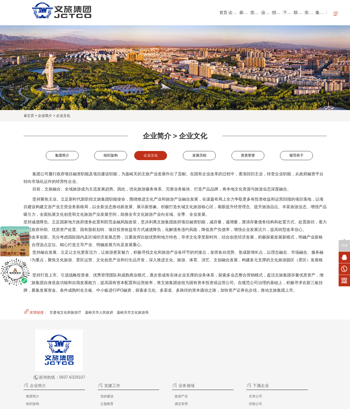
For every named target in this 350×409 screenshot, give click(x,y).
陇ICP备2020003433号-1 (232, 403)
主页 (30, 116)
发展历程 (199, 156)
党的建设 (148, 345)
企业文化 (63, 116)
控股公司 (224, 353)
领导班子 (296, 156)
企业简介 (45, 116)
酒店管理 (186, 353)
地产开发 (186, 361)
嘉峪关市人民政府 (99, 313)
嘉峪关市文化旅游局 (133, 313)
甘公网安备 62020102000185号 (277, 403)
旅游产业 (186, 345)
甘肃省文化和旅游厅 (65, 313)
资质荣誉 (248, 156)
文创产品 (186, 368)
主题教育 (148, 353)
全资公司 (224, 345)
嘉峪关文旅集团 (140, 403)
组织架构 (111, 156)
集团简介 (62, 156)
